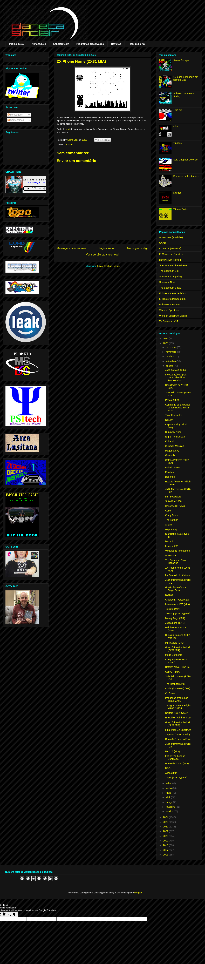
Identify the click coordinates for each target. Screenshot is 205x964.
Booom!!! (170, 476)
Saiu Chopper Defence (185, 159)
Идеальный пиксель (170, 259)
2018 (166, 845)
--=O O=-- (178, 110)
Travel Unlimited (173, 415)
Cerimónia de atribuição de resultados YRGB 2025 (177, 407)
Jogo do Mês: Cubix (175, 370)
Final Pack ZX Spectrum (178, 730)
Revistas (116, 44)
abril (168, 797)
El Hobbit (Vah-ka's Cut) (178, 717)
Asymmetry (171, 529)
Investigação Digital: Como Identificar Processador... (176, 377)
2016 (166, 854)
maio (169, 792)
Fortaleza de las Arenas (186, 176)
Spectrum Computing (170, 276)
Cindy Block (171, 515)
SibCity (169, 420)
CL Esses (170, 693)
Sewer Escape (181, 60)
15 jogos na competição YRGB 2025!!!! (177, 707)
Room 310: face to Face (178, 739)
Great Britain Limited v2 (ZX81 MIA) (177, 649)
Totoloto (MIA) (172, 609)
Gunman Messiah (174, 446)
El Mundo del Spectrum (171, 254)
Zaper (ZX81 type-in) (176, 777)
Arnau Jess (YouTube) (171, 237)
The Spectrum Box (169, 270)
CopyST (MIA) (172, 671)
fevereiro (171, 806)
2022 (166, 826)
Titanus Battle (180, 209)
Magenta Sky (172, 450)
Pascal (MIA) (172, 400)
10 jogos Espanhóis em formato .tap (185, 78)
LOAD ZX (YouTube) (170, 248)
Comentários (16, 120)
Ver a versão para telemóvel (102, 254)
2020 (166, 836)
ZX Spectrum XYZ (169, 321)
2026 (166, 338)
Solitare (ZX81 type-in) (177, 713)
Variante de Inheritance (177, 550)
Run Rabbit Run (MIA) (177, 763)
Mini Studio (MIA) (174, 642)
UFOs (168, 768)
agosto (170, 366)
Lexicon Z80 (171, 546)
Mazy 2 (169, 541)
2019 (166, 840)
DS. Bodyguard (173, 496)
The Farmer (171, 519)
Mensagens (15, 114)
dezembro (171, 347)
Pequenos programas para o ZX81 (176, 699)
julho (168, 783)
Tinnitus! (177, 143)
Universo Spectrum (169, 304)
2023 (166, 822)
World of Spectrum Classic (173, 315)
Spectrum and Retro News (173, 265)
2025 (166, 343)
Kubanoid (170, 441)
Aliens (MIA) (171, 773)
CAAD (162, 242)
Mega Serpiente (173, 654)
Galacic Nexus (173, 467)
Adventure (170, 555)
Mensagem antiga (137, 248)
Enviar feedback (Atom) (108, 266)
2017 (166, 850)
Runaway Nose (173, 432)
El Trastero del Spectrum (172, 299)
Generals (170, 455)
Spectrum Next (167, 282)
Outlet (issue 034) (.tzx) (177, 688)
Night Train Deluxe (175, 436)
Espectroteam (61, 44)
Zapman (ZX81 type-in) (177, 734)
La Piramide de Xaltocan (178, 575)
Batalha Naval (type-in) (177, 667)
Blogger (138, 892)
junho (169, 788)
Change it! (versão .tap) (177, 599)
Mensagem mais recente (71, 248)
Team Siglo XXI (136, 44)
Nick (175, 126)
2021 (166, 831)
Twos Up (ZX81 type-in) (177, 613)
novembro (171, 351)
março (169, 802)
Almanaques (39, 44)
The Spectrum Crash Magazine (176, 561)
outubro (170, 356)
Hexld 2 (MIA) (172, 751)
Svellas (169, 595)
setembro (171, 361)
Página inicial (16, 44)
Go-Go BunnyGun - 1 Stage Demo (176, 589)
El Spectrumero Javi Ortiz (172, 293)
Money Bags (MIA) (175, 618)
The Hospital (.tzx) (175, 684)
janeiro (170, 811)
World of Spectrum (169, 310)
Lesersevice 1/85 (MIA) (177, 604)
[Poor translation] (12, 914)
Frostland (170, 472)
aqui (68, 129)
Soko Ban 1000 (173, 501)
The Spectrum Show (170, 287)
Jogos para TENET (175, 623)
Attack (168, 524)
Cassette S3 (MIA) (175, 506)
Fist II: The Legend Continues (175, 757)
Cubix (168, 510)
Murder (177, 192)
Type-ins (68, 144)
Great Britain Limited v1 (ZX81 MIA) (177, 724)
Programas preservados (90, 44)
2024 (166, 817)
